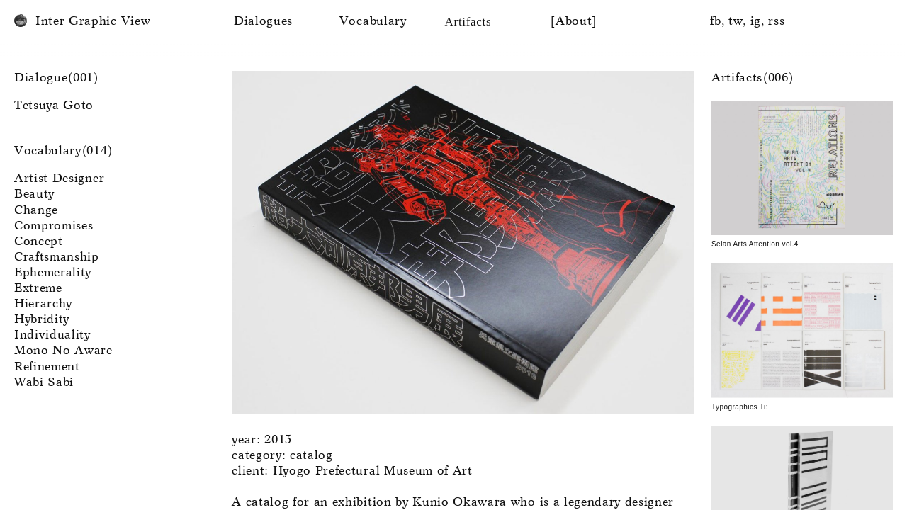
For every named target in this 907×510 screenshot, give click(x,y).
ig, (757, 22)
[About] (573, 22)
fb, (717, 22)
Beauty (34, 194)
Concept (38, 242)
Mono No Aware (63, 351)
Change (36, 211)
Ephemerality (52, 273)
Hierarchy (43, 304)
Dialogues (263, 22)
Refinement (47, 367)
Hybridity (41, 320)
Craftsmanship (56, 257)
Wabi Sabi (44, 383)
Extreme (38, 289)
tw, (737, 22)
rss (776, 22)
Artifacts (468, 21)
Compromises (53, 226)
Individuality (52, 335)
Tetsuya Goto (54, 106)
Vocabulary (373, 22)
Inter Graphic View (92, 22)
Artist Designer (59, 179)
